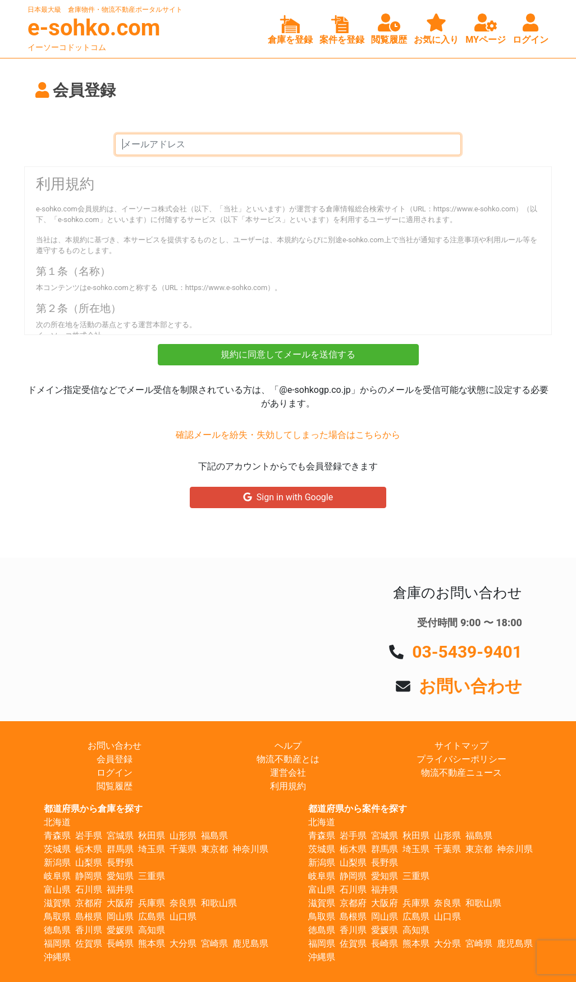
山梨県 (88, 862)
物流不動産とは (288, 759)
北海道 (57, 822)
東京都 (214, 849)
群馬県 (120, 849)
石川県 (88, 889)
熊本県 (151, 943)
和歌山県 (219, 903)
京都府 (88, 903)
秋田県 (151, 835)
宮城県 (120, 835)
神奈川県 (250, 849)
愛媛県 (120, 930)
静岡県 (88, 876)
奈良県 (183, 903)
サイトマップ (461, 745)
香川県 (88, 930)
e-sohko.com (94, 28)
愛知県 (120, 876)
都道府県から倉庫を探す (93, 808)
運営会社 (288, 772)
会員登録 (114, 759)
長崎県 (120, 943)
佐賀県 (88, 943)
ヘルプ (288, 745)
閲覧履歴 (114, 786)
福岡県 (57, 943)
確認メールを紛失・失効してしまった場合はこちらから (288, 434)
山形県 (183, 835)
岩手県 (88, 835)
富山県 (57, 889)
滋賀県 (57, 903)
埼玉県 (151, 849)
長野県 (120, 862)
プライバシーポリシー (461, 759)
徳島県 (57, 930)
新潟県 (57, 862)
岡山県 (120, 916)
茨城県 (57, 849)
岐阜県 (57, 876)
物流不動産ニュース (461, 772)
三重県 (151, 876)
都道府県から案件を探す (357, 808)
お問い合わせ (470, 686)
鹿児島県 (250, 943)
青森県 (57, 835)
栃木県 (88, 849)
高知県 (151, 930)
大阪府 (120, 903)
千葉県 (183, 849)
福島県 (214, 835)
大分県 (183, 943)
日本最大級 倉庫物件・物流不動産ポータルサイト (105, 9)
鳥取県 (57, 916)
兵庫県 (151, 903)
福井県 (120, 889)
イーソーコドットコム (67, 47)
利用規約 (288, 786)
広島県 (151, 916)
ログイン (114, 772)
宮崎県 (214, 943)
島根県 (88, 916)
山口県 (183, 916)
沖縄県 (57, 957)
